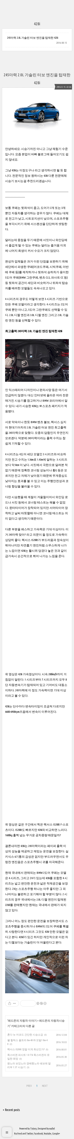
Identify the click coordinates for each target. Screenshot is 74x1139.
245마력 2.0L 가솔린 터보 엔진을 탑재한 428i (32, 37)
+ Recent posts (11, 1110)
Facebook (38, 1133)
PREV (29, 1085)
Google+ (56, 1133)
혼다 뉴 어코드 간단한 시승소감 (25, 1034)
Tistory (33, 1128)
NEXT (45, 1085)
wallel (52, 1128)
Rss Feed (18, 1133)
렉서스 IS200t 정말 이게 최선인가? (26, 1049)
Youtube (47, 1133)
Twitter (29, 1133)
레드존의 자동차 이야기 (22, 1020)
